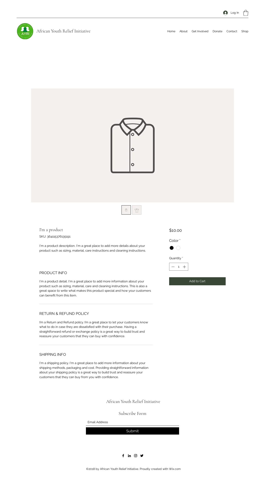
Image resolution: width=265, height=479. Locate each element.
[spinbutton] (178, 267)
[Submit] (132, 431)
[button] (245, 13)
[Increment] (185, 267)
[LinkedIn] (129, 456)
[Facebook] (123, 456)
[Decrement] (172, 267)
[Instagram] (136, 456)
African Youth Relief (54, 31)
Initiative (81, 31)
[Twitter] (142, 456)
